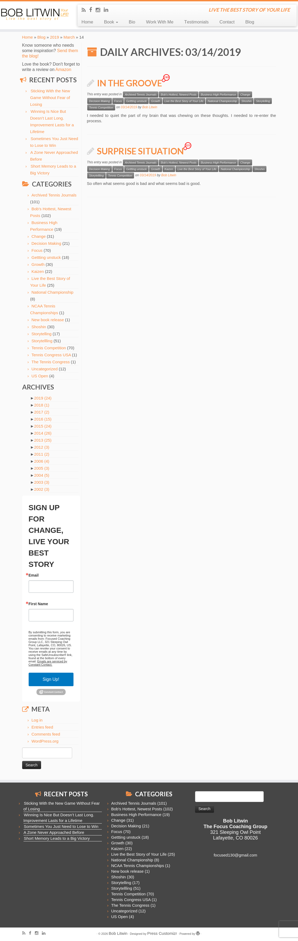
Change (39, 236)
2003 (41, 482)
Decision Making (46, 243)
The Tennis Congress (51, 362)
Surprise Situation (140, 151)
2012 (41, 447)
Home (87, 22)
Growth (38, 264)
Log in (37, 720)
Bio (132, 22)
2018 (41, 405)
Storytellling (42, 341)
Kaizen (38, 271)
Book (111, 22)
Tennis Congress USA (51, 355)
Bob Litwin (149, 107)
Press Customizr (162, 933)
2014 (42, 433)
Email (34, 575)
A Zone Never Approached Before (54, 832)
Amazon (63, 69)
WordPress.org (45, 741)
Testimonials (196, 22)
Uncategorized (45, 369)
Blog (249, 22)
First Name (38, 604)
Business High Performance (218, 94)
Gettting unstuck (46, 257)
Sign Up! (51, 679)
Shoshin (39, 326)
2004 (41, 475)
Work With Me (159, 22)
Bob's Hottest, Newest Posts (178, 94)
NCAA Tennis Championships (137, 865)
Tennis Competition (49, 348)
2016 (42, 419)
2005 (41, 468)
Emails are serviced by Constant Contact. (48, 663)
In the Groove (129, 83)
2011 (41, 454)
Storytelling (42, 333)
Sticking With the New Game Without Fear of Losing (50, 98)
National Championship (52, 292)
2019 (54, 37)
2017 (41, 412)
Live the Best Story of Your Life (184, 101)
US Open (40, 376)
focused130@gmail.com (235, 855)
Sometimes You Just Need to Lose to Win (61, 826)
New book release (48, 319)
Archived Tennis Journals (54, 195)
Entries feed (42, 727)
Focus (37, 250)
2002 (41, 489)
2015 (42, 426)
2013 (42, 440)
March (69, 37)
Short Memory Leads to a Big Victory (57, 838)
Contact (227, 22)
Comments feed (46, 734)
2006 (41, 461)
